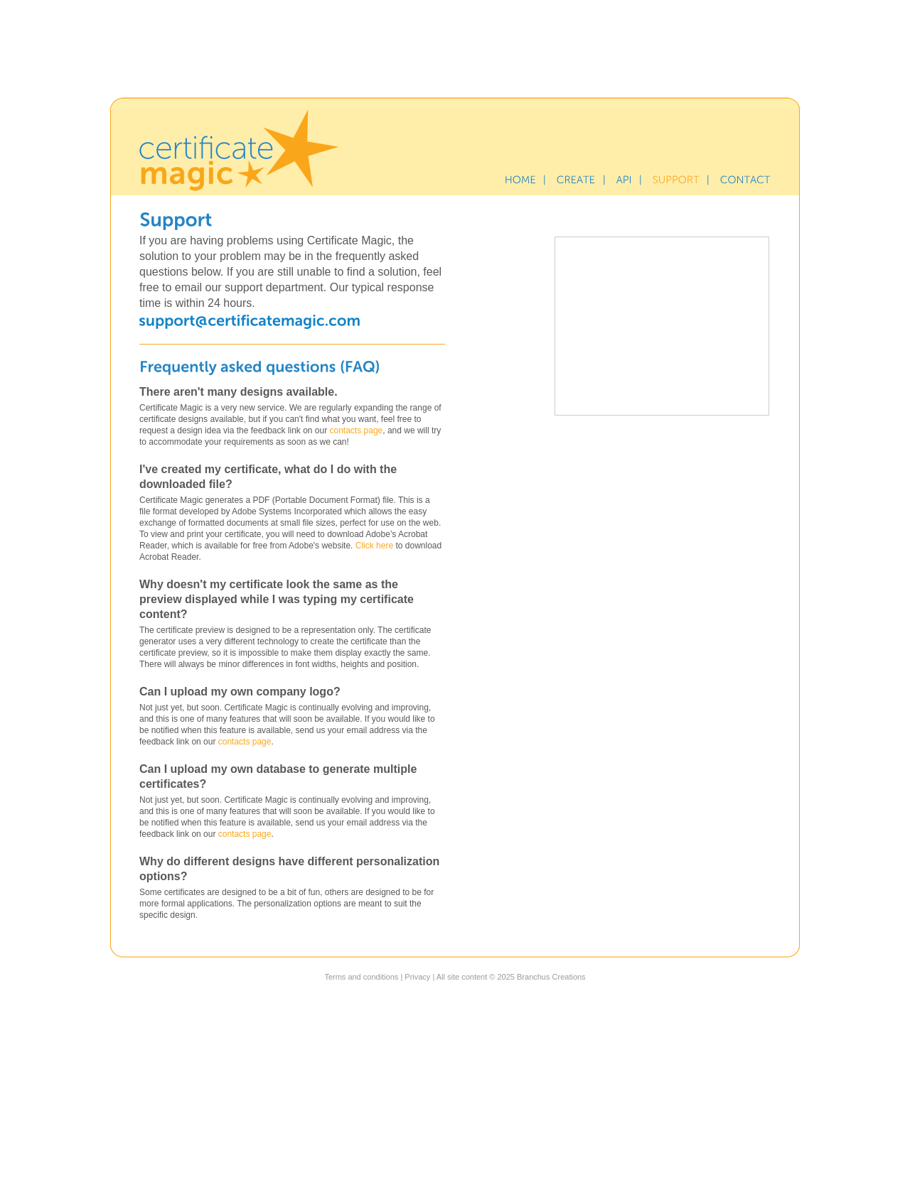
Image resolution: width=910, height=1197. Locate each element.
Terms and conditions (361, 977)
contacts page (356, 430)
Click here (374, 546)
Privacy (417, 977)
